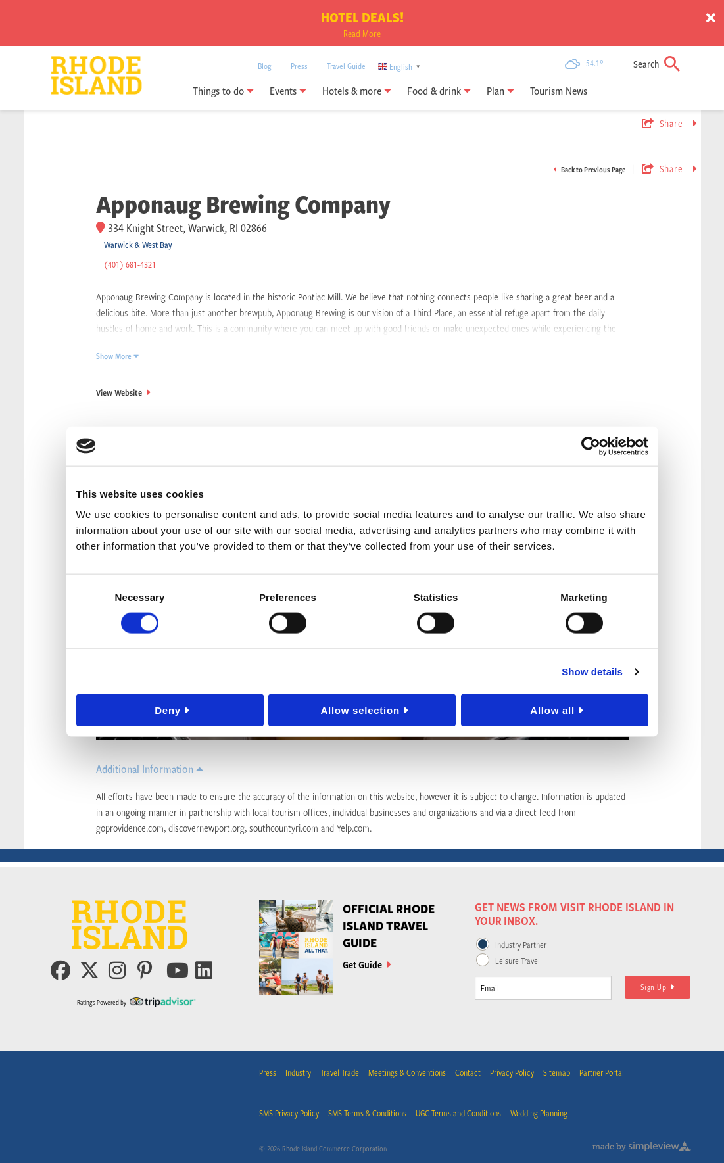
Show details (592, 670)
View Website (123, 392)
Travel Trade (339, 1072)
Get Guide (367, 964)
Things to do (223, 90)
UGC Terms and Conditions (458, 1113)
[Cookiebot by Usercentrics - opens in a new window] (590, 446)
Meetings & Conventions (407, 1072)
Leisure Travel (517, 960)
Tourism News (558, 90)
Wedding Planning (538, 1113)
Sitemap (556, 1072)
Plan (500, 90)
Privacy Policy (512, 1072)
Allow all (552, 710)
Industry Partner (520, 945)
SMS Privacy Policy (289, 1113)
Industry (298, 1072)
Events (288, 90)
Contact (468, 1072)
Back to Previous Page (589, 169)
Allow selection (359, 710)
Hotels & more (356, 90)
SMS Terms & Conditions (367, 1113)
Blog (265, 65)
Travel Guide (346, 65)
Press (299, 65)
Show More (117, 356)
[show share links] (667, 123)
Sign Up (657, 987)
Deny (168, 710)
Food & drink (439, 90)
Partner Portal (601, 1072)
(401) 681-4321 (130, 264)
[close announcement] (711, 18)
